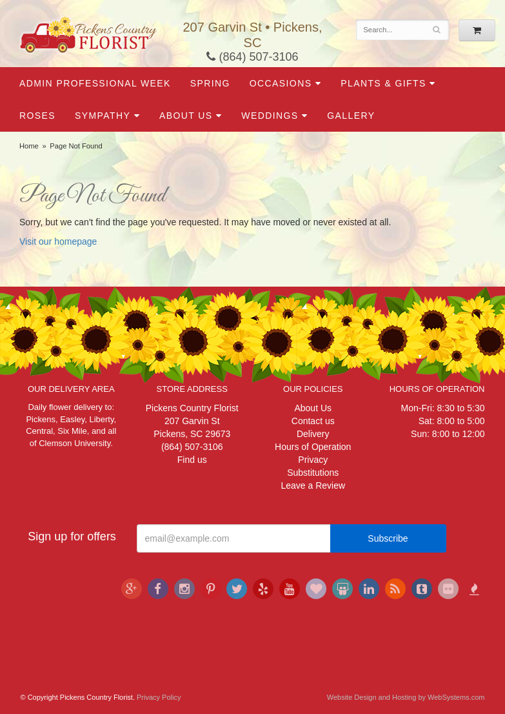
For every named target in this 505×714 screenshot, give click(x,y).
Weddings (269, 115)
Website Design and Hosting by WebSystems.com (406, 697)
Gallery (351, 115)
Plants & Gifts (383, 83)
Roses (37, 115)
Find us (192, 459)
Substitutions (313, 472)
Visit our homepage (58, 241)
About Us (186, 115)
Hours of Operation (313, 447)
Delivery (313, 434)
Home (29, 146)
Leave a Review (313, 485)
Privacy (313, 459)
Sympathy (102, 115)
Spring (210, 83)
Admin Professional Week (95, 83)
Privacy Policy (159, 697)
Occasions (281, 83)
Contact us (313, 421)
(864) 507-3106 (252, 56)
